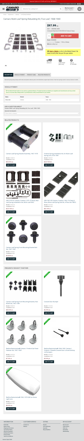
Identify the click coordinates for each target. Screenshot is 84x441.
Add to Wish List (52, 44)
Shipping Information (9, 428)
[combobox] (42, 113)
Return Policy (7, 426)
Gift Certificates (46, 426)
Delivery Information (8, 433)
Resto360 (6, 424)
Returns (25, 426)
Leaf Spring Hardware (26, 14)
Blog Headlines (46, 429)
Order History (66, 426)
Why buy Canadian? (8, 431)
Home (4, 14)
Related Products (44, 74)
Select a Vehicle (53, 51)
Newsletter (65, 429)
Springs (17, 14)
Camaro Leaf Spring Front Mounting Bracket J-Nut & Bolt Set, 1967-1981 (22, 302)
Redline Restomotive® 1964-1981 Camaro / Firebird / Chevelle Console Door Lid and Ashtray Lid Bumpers (59, 350)
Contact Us (14, 3)
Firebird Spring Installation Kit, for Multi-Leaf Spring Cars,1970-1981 (58, 154)
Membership (66, 431)
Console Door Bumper (51, 302)
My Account (66, 424)
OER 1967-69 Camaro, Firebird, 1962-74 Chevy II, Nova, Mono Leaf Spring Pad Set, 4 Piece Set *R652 (60, 201)
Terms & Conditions (8, 436)
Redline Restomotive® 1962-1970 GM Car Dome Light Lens (21, 398)
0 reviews (57, 42)
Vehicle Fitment (20, 74)
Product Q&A (31, 74)
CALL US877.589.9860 (73, 63)
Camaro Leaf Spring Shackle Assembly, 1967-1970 (22, 154)
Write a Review (65, 42)
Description (8, 74)
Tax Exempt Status (8, 429)
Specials (45, 428)
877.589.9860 (6, 3)
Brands (45, 424)
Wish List (65, 428)
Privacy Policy (7, 434)
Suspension (11, 14)
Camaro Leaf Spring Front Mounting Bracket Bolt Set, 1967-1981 (21, 248)
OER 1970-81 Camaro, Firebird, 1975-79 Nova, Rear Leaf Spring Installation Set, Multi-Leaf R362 (22, 201)
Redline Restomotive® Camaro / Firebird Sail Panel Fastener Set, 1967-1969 (22, 349)
